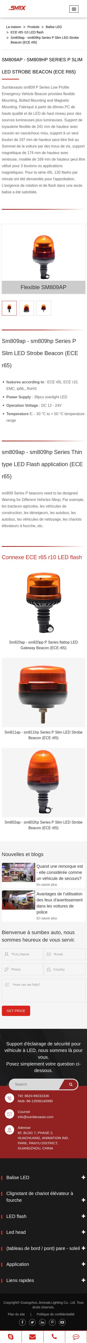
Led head (16, 1232)
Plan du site (16, 1314)
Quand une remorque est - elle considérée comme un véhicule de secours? (60, 872)
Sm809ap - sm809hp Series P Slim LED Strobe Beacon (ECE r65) (45, 40)
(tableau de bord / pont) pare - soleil (43, 1248)
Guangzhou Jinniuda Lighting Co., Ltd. (48, 1302)
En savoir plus (47, 884)
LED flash (16, 1216)
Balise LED (54, 27)
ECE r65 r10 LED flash (27, 32)
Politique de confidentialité (55, 1314)
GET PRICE (16, 1011)
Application (17, 1264)
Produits (33, 27)
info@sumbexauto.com (36, 1117)
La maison (13, 27)
